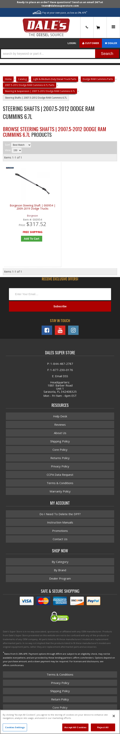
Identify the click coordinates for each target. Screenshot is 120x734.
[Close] (113, 716)
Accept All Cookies (75, 727)
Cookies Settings (15, 727)
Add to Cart (31, 238)
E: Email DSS (60, 376)
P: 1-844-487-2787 (60, 364)
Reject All (103, 727)
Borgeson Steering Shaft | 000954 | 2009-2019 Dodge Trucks (32, 207)
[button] (60, 53)
